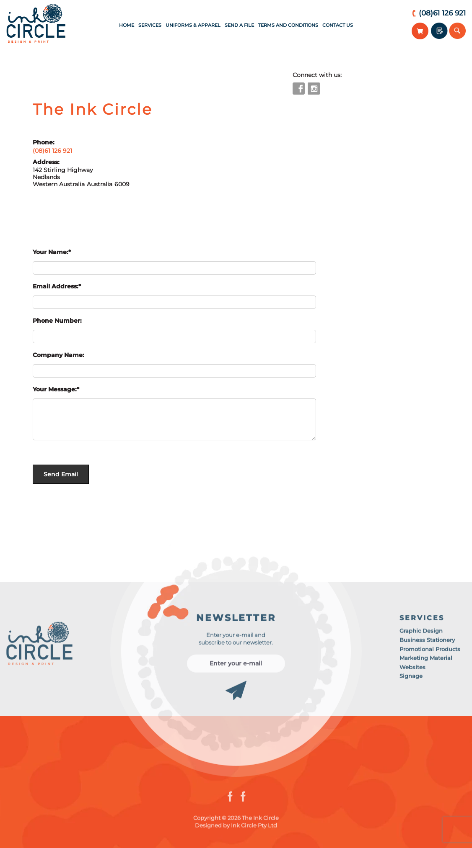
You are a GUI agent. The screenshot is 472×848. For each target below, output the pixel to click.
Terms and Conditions (288, 25)
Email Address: (55, 286)
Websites (412, 669)
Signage (411, 678)
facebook (299, 88)
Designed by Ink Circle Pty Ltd (236, 827)
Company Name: (58, 355)
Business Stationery (427, 642)
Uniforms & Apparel (193, 25)
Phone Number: (57, 320)
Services (149, 25)
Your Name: (50, 252)
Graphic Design (421, 633)
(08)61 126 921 (442, 13)
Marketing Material (425, 660)
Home (126, 25)
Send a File (239, 25)
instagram (314, 88)
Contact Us (337, 25)
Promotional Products (429, 651)
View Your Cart (420, 31)
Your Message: (55, 389)
